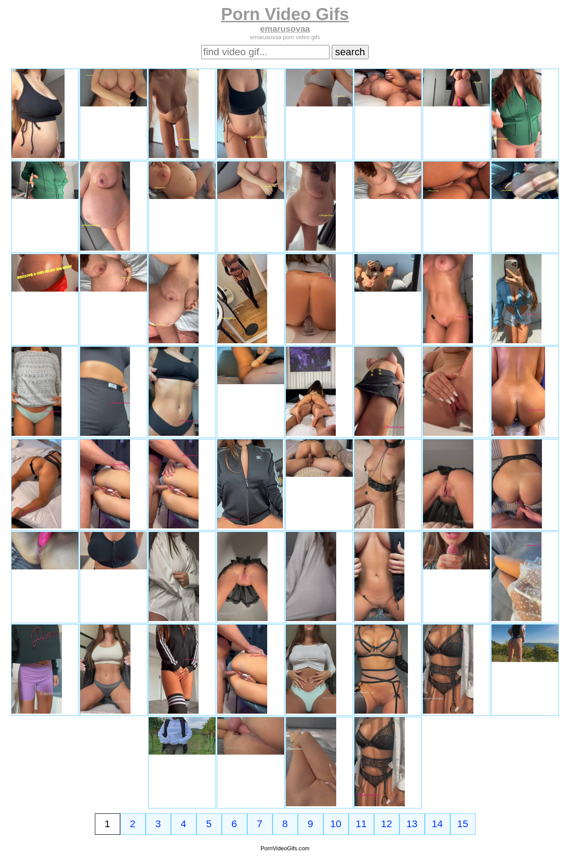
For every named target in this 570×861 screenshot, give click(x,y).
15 (462, 823)
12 (386, 823)
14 (437, 823)
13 (412, 823)
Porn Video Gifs (285, 14)
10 (336, 823)
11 (361, 823)
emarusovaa (285, 28)
